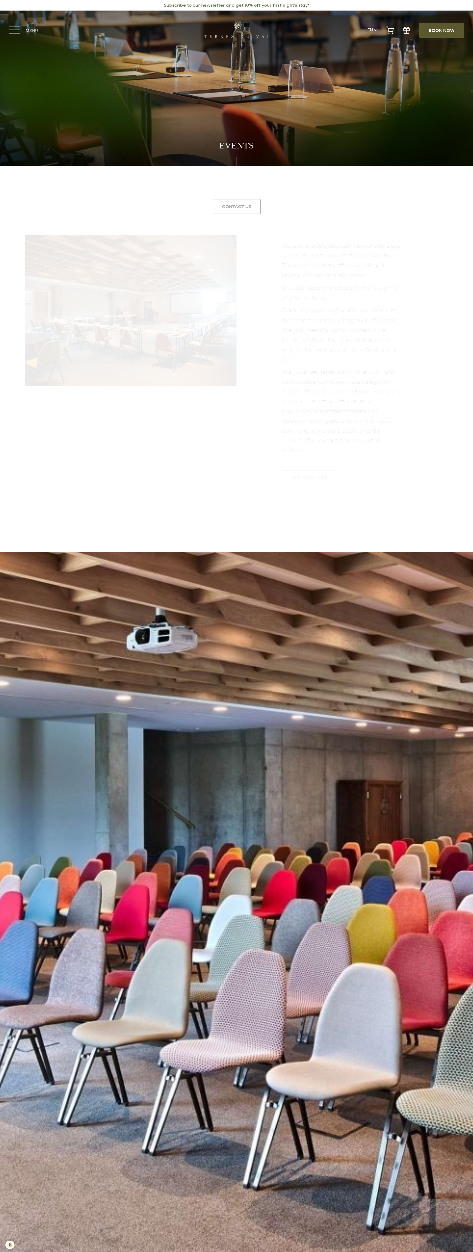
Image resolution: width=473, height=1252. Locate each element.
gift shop (406, 30)
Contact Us (236, 207)
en (370, 30)
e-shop (390, 30)
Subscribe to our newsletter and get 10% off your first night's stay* (237, 5)
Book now (442, 30)
